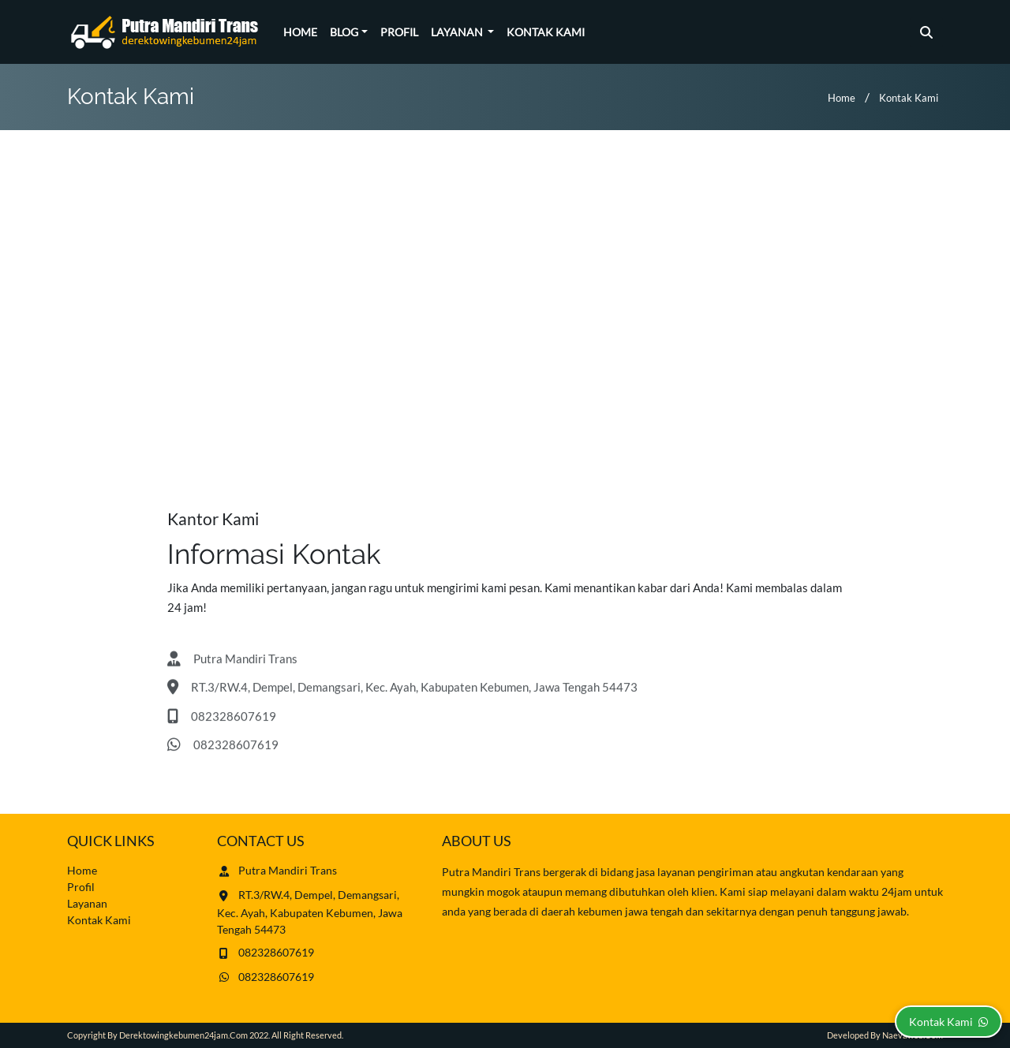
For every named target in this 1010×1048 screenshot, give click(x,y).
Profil (399, 32)
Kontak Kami (546, 32)
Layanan (458, 32)
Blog (344, 32)
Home (300, 32)
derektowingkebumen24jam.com (183, 1035)
